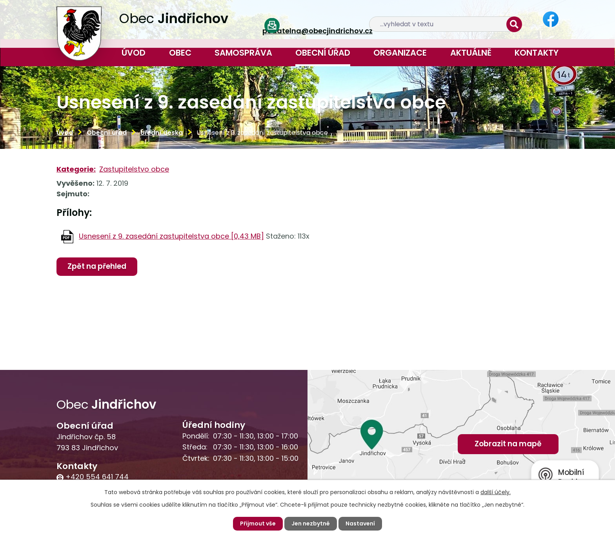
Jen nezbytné (310, 523)
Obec (180, 52)
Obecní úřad (322, 52)
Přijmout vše (258, 523)
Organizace (400, 52)
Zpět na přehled (97, 266)
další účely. (495, 492)
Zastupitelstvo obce (134, 169)
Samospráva (243, 52)
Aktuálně (470, 52)
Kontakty (537, 52)
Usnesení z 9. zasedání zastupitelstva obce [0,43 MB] (171, 236)
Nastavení (360, 523)
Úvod (134, 52)
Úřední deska (161, 132)
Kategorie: (76, 169)
